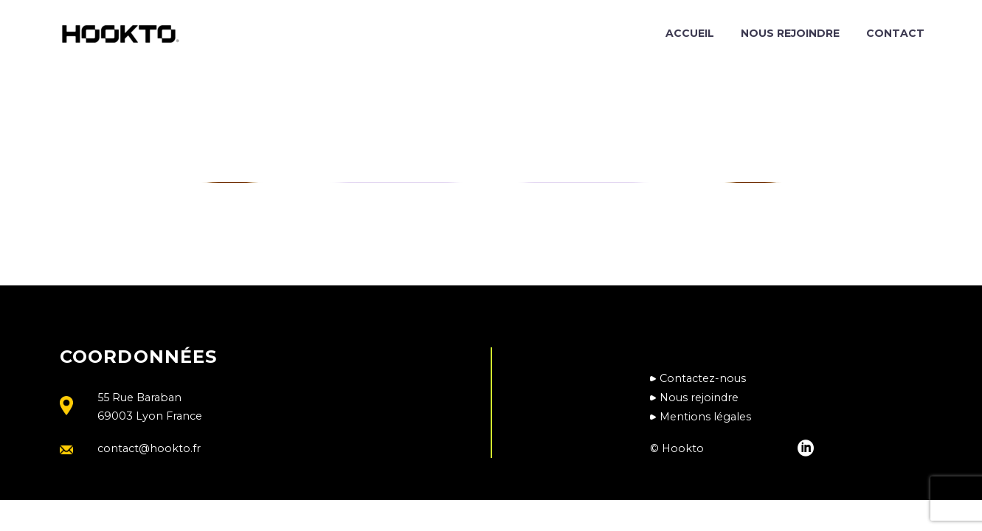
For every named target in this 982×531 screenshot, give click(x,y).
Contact (895, 33)
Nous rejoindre (790, 33)
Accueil (689, 33)
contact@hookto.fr (149, 448)
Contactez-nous (703, 378)
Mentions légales (705, 416)
